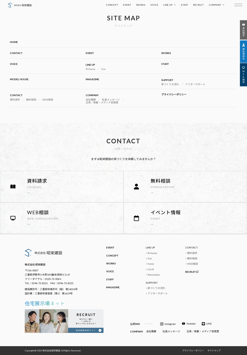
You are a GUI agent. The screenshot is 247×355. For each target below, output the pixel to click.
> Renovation (153, 274)
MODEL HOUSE (19, 79)
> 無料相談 (191, 258)
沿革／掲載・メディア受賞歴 (102, 102)
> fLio (149, 258)
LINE (207, 323)
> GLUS (150, 269)
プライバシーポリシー (174, 94)
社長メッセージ (111, 99)
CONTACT (16, 52)
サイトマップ (214, 350)
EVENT (127, 4)
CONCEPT (112, 4)
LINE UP (169, 4)
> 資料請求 (191, 252)
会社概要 (91, 99)
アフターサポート (195, 84)
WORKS (140, 4)
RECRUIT (198, 4)
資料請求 (15, 99)
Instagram (168, 324)
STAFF (184, 4)
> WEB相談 (191, 263)
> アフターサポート (157, 293)
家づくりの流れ (170, 84)
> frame (150, 263)
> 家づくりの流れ (155, 287)
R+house (90, 68)
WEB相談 (47, 99)
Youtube (188, 323)
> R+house (151, 252)
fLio (103, 68)
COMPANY (216, 4)
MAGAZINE (92, 79)
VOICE (154, 4)
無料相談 (31, 99)
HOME (14, 41)
